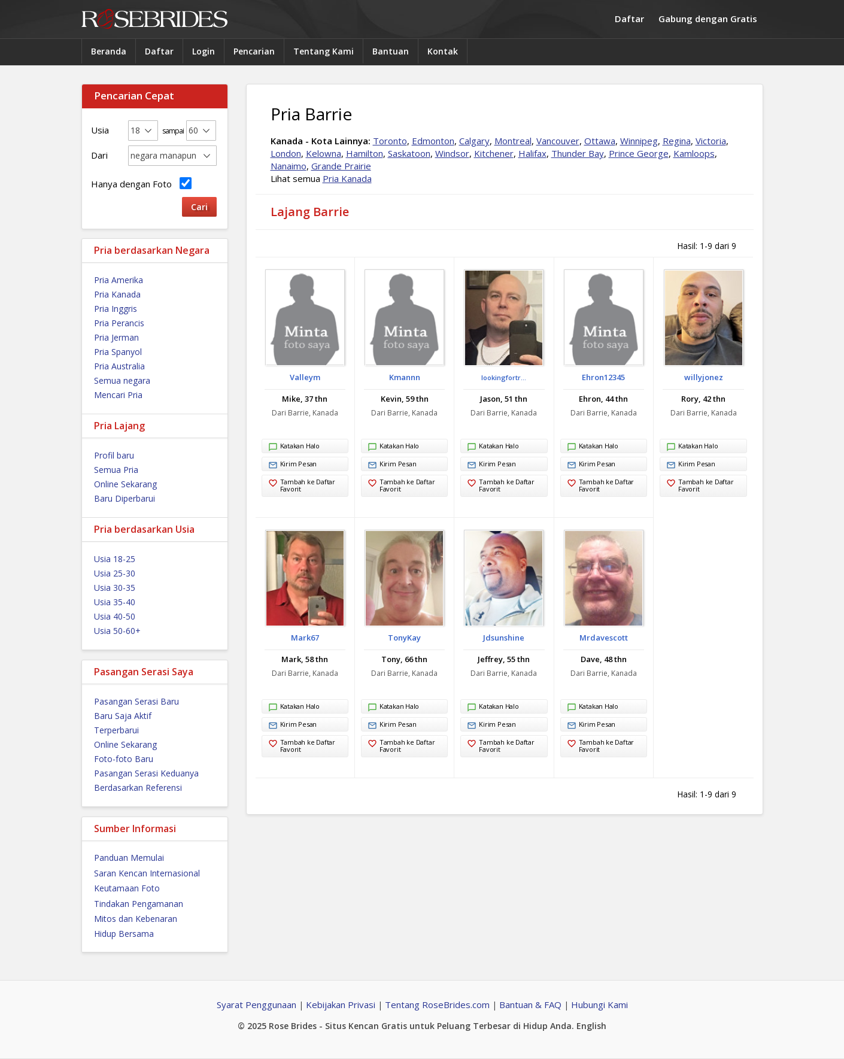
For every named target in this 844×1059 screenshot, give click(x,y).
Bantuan (390, 51)
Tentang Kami (323, 51)
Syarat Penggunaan (256, 1005)
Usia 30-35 (114, 587)
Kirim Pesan (292, 465)
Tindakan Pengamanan (138, 903)
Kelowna (323, 153)
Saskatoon (409, 153)
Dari (99, 155)
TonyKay (404, 637)
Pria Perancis (119, 323)
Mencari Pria (118, 394)
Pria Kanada (117, 294)
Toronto (390, 141)
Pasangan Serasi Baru (136, 701)
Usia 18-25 (114, 559)
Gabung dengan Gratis (707, 19)
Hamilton (364, 153)
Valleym (305, 377)
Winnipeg (639, 141)
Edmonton (433, 141)
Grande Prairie (341, 166)
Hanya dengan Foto (141, 183)
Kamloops (694, 153)
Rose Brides (154, 19)
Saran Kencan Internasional (147, 873)
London (286, 153)
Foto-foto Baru (123, 758)
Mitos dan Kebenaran (135, 918)
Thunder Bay (577, 153)
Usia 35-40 (114, 602)
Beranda (108, 51)
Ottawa (599, 141)
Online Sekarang (125, 484)
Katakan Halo (294, 447)
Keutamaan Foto (127, 888)
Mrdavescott (603, 637)
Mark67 (305, 637)
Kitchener (494, 153)
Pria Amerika (118, 280)
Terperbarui (116, 730)
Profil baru (114, 455)
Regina (677, 141)
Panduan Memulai (129, 857)
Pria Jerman (116, 337)
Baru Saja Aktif (122, 715)
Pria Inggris (115, 308)
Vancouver (557, 141)
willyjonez (703, 377)
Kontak (442, 51)
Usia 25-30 (114, 573)
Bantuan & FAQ (530, 1005)
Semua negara (122, 380)
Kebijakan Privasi (340, 1005)
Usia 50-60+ (117, 630)
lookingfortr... (503, 377)
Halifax (532, 153)
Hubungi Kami (599, 1005)
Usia (100, 130)
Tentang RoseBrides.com (437, 1005)
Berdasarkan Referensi (138, 787)
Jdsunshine (503, 637)
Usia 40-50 (114, 616)
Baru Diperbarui (124, 498)
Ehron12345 (603, 377)
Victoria (711, 141)
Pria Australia (119, 366)
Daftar (629, 19)
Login (203, 51)
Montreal (513, 141)
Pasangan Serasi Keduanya (146, 773)
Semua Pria (116, 469)
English (591, 1025)
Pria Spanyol (118, 351)
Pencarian (254, 51)
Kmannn (404, 377)
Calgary (474, 141)
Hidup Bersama (124, 933)
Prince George (639, 153)
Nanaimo (288, 166)
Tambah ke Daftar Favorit (301, 485)
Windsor (452, 153)
